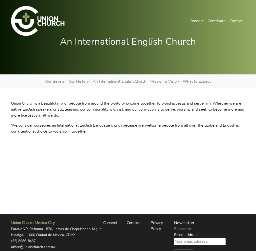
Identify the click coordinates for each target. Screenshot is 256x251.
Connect (197, 21)
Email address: (200, 238)
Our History (79, 81)
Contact (236, 21)
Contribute (217, 21)
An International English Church (119, 81)
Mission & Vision (164, 81)
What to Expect (197, 81)
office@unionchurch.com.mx (33, 247)
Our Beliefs (55, 81)
